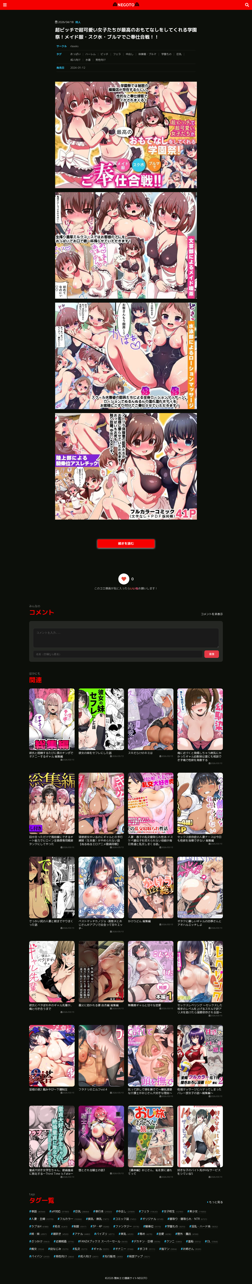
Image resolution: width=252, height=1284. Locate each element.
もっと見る (216, 1202)
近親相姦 (65, 1241)
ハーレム (90, 54)
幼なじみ (59, 1249)
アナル (82, 1234)
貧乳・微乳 (98, 1219)
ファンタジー (127, 1226)
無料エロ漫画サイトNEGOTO (130, 1278)
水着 (88, 60)
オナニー (124, 1249)
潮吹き (61, 1234)
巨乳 (179, 54)
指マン (169, 1249)
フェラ (117, 54)
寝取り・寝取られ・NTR (188, 1219)
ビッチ (104, 54)
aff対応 (60, 1211)
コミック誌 (125, 1219)
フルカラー (71, 1219)
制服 (80, 1226)
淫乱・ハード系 (204, 1226)
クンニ (174, 1241)
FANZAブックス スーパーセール (104, 1241)
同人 (78, 22)
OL (212, 1241)
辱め (146, 1234)
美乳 (127, 1234)
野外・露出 (187, 1234)
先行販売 (114, 1256)
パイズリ (105, 1234)
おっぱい (75, 54)
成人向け (75, 60)
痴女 (37, 1249)
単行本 (103, 1211)
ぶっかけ (40, 1241)
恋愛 (164, 1234)
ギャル (101, 1249)
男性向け (100, 60)
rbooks (74, 46)
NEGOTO (126, 5)
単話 (38, 1211)
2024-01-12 (77, 67)
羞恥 (194, 1241)
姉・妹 (39, 1234)
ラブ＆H (40, 1226)
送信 (211, 654)
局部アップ (139, 1256)
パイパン (40, 1256)
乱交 (81, 1249)
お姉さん (192, 1249)
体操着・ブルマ (147, 54)
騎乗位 (153, 1226)
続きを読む (126, 543)
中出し (129, 54)
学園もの (166, 54)
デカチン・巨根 (147, 1241)
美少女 (197, 1211)
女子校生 (173, 1211)
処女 (61, 1226)
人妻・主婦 (42, 1219)
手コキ (147, 1249)
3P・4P (101, 1226)
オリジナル (152, 1219)
